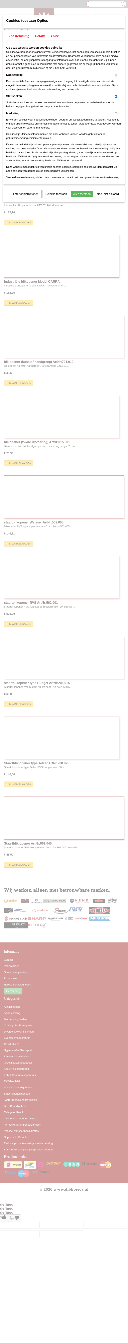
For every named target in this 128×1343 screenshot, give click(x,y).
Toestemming (19, 36)
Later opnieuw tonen (26, 194)
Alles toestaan (82, 194)
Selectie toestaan (56, 194)
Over (54, 36)
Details (40, 36)
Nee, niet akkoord (108, 194)
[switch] (116, 75)
